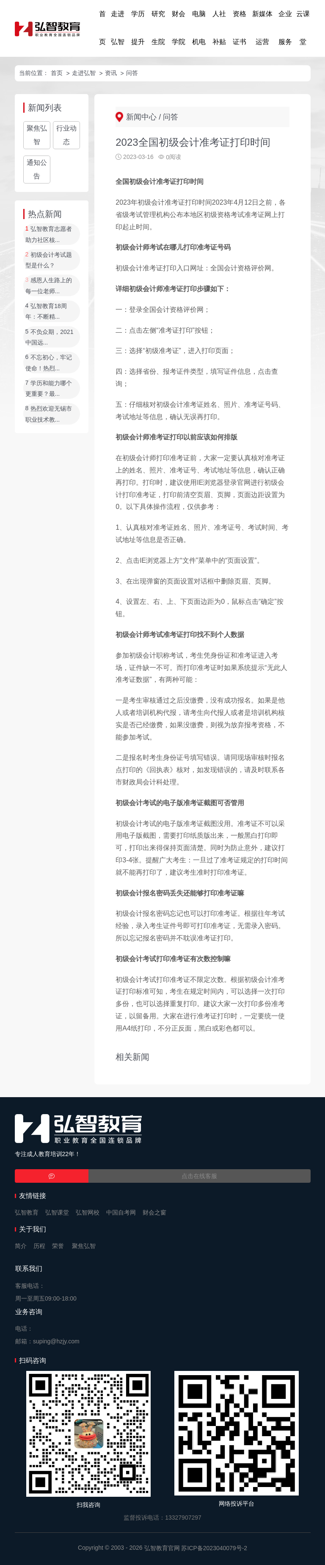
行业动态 (66, 135)
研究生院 (158, 27)
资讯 (111, 72)
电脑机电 (199, 27)
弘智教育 (27, 1212)
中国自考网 (121, 1212)
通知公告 (37, 169)
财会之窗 (154, 1212)
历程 (39, 1246)
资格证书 (239, 27)
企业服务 (285, 27)
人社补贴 (219, 27)
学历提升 (138, 27)
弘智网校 (87, 1212)
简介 (21, 1246)
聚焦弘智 (37, 135)
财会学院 (178, 27)
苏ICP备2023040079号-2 (214, 1548)
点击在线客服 (199, 1176)
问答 (132, 72)
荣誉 (58, 1246)
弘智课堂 (57, 1212)
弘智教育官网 (162, 1548)
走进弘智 (117, 27)
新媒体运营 (262, 27)
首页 (102, 27)
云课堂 (303, 27)
